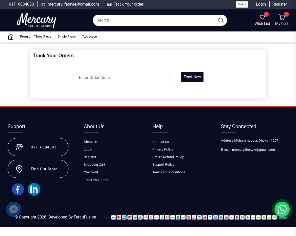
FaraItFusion (85, 217)
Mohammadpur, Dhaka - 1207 (256, 140)
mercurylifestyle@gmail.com (73, 4)
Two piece (89, 36)
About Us (91, 142)
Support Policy (163, 164)
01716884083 (21, 4)
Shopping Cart (94, 164)
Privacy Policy (162, 149)
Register (279, 4)
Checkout (91, 172)
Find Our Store (44, 169)
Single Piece (67, 36)
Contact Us (160, 142)
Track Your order (128, 4)
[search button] (221, 20)
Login (261, 4)
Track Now (192, 77)
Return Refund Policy (167, 157)
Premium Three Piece (35, 36)
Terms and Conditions (168, 172)
